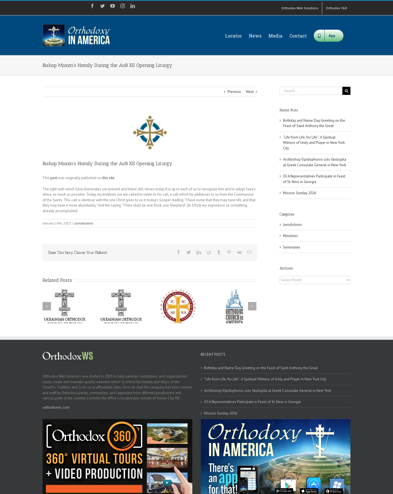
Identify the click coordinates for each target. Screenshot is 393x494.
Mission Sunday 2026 (299, 193)
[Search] (346, 91)
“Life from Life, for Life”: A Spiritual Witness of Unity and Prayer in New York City (314, 143)
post (53, 177)
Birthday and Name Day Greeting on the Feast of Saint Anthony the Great (261, 368)
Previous (234, 91)
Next (250, 91)
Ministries (290, 235)
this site (108, 177)
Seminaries (291, 247)
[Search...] (311, 91)
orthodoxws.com (56, 407)
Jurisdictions (84, 223)
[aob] (150, 132)
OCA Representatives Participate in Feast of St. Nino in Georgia (252, 401)
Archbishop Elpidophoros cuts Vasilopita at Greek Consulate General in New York (267, 390)
